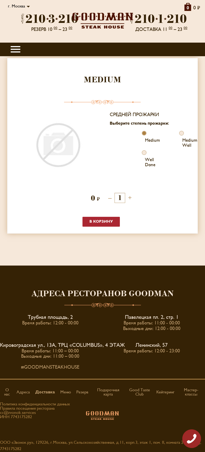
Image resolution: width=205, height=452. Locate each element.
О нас (7, 392)
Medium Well (182, 143)
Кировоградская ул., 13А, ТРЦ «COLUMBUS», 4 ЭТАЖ (62, 345)
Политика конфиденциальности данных (35, 404)
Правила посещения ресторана (27, 408)
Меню (65, 392)
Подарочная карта (108, 392)
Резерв (82, 392)
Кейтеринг (165, 392)
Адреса (23, 392)
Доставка (45, 392)
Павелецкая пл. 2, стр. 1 (152, 317)
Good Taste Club (139, 392)
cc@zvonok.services (18, 412)
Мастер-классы (191, 392)
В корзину (101, 221)
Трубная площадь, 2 (50, 317)
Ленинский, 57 (152, 345)
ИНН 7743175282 (16, 416)
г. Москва (16, 6)
